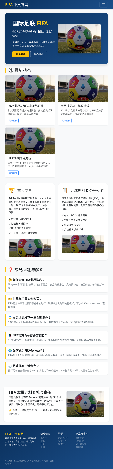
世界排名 (38, 54)
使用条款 (80, 441)
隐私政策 (80, 437)
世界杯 (44, 437)
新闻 (43, 447)
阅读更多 (13, 120)
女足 (43, 441)
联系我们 (80, 447)
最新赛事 (20, 54)
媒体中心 (62, 444)
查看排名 (13, 173)
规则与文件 (63, 437)
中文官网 (16, 5)
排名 (43, 444)
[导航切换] (103, 5)
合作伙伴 (62, 441)
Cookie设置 (81, 444)
